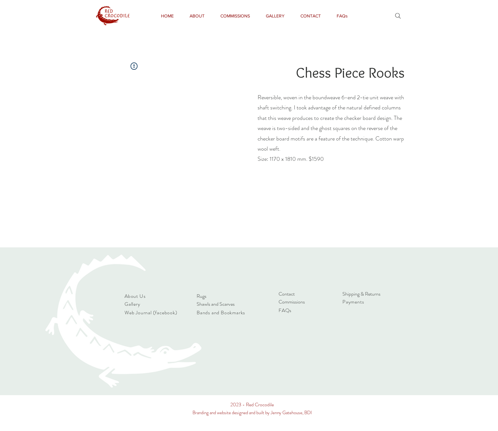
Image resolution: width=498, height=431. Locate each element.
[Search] (398, 16)
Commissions (292, 301)
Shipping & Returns (361, 293)
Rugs (201, 296)
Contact (287, 293)
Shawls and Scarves (216, 304)
